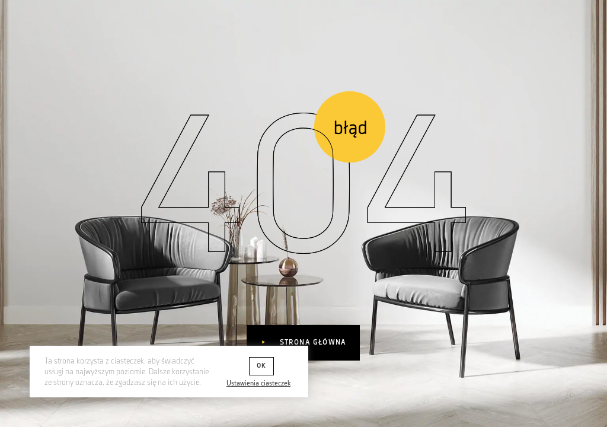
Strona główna (311, 342)
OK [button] (261, 366)
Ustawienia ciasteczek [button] (258, 383)
